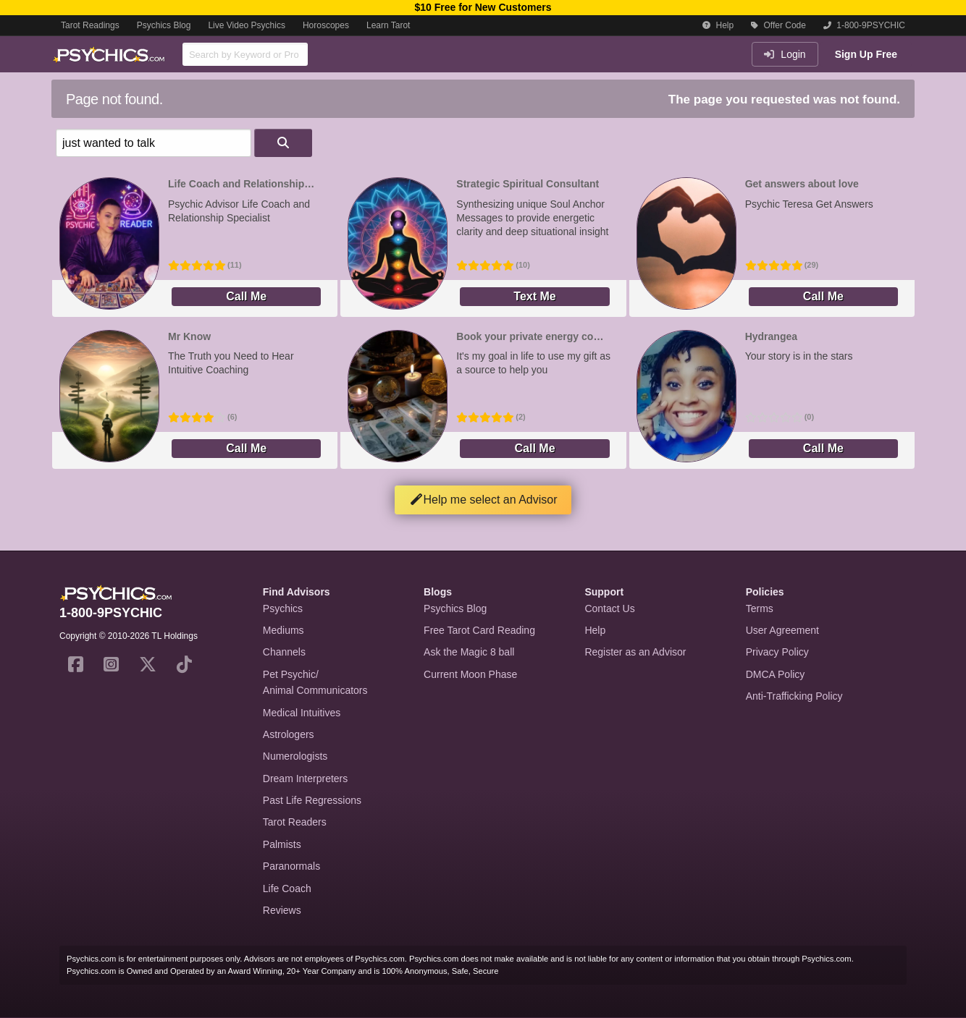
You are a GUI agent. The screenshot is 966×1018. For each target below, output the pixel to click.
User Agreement (782, 630)
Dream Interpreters (305, 778)
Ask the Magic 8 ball (469, 652)
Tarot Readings (90, 25)
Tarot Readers (295, 822)
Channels (284, 652)
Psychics (283, 608)
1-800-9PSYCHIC (864, 25)
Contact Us (609, 608)
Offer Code (778, 25)
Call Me (246, 296)
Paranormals (291, 866)
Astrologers (288, 734)
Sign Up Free (866, 54)
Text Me (534, 296)
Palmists (282, 844)
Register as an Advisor (635, 652)
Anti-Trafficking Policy (794, 696)
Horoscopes (326, 25)
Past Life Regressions (312, 800)
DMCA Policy (775, 674)
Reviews (282, 910)
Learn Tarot (388, 25)
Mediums (283, 630)
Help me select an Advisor (483, 499)
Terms (759, 608)
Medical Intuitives (301, 712)
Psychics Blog (164, 25)
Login (784, 54)
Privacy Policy (777, 652)
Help (718, 25)
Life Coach (287, 888)
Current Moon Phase (470, 674)
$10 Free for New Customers (482, 7)
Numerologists (295, 756)
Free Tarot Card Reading (479, 630)
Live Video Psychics (246, 25)
